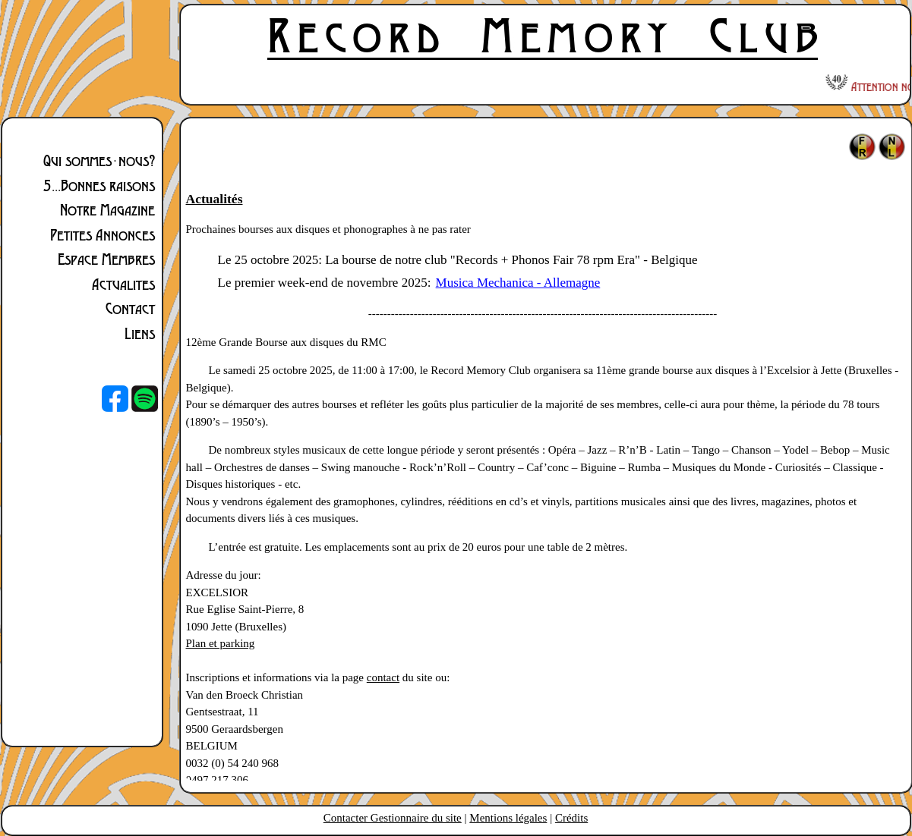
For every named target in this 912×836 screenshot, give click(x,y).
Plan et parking (220, 643)
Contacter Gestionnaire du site (392, 818)
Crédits (571, 818)
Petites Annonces (102, 234)
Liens (140, 333)
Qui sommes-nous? (99, 160)
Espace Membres (106, 258)
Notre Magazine (107, 209)
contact (383, 677)
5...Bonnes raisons (99, 185)
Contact (130, 308)
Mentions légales (508, 818)
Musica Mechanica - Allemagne (518, 282)
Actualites (123, 283)
